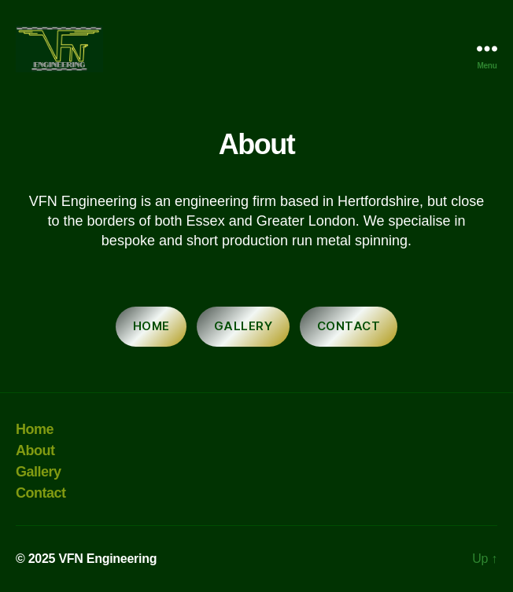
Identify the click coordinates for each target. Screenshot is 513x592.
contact (349, 325)
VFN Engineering (107, 558)
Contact (41, 493)
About (35, 450)
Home (35, 429)
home (151, 325)
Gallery (38, 472)
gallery (243, 325)
